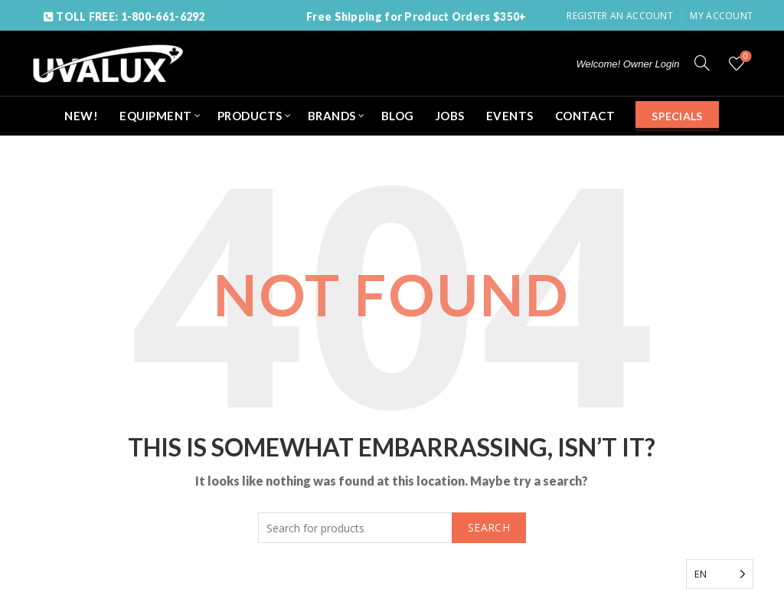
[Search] (702, 62)
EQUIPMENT (155, 116)
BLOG (397, 116)
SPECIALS (677, 116)
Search (489, 527)
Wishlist (744, 57)
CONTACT (585, 116)
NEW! (81, 116)
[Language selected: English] (719, 574)
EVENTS (510, 116)
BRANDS (332, 116)
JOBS (450, 116)
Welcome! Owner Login (628, 64)
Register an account (620, 15)
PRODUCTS (250, 116)
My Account (721, 15)
